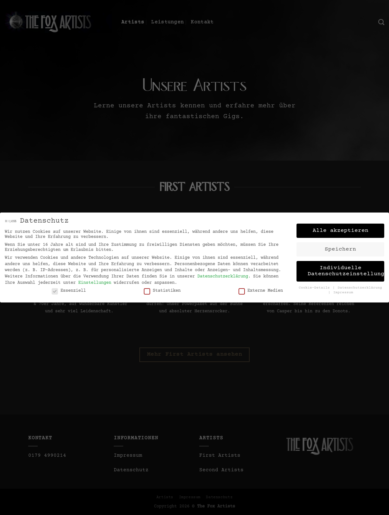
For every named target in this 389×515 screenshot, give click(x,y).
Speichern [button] (340, 247)
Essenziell (69, 288)
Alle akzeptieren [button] (340, 228)
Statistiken (162, 288)
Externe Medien (261, 288)
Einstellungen (94, 280)
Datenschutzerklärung (222, 274)
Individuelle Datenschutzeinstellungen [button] (346, 269)
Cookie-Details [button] (315, 286)
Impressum (343, 290)
